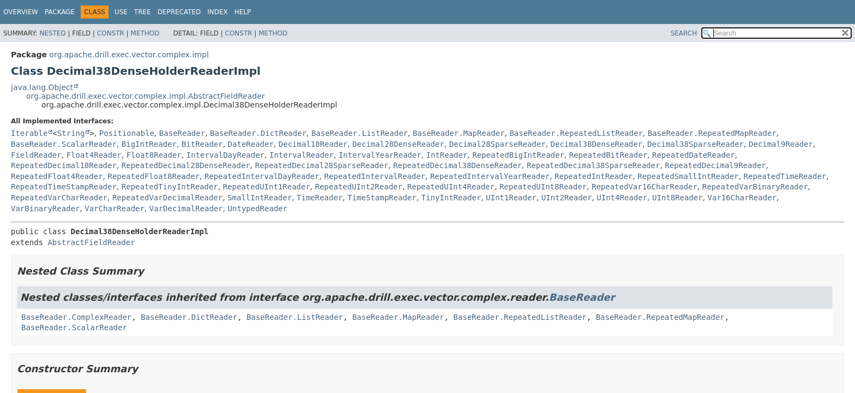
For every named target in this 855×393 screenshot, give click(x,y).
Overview (20, 12)
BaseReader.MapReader (459, 133)
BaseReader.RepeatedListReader (575, 133)
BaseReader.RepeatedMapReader (712, 133)
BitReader (202, 144)
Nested (52, 33)
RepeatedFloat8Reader (153, 176)
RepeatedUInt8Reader (543, 186)
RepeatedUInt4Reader (451, 186)
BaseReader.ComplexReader (76, 317)
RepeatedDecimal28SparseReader (321, 165)
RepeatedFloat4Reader (57, 176)
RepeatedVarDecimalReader (167, 197)
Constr (110, 33)
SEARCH (684, 33)
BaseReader (182, 133)
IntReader (447, 155)
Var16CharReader (742, 197)
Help (242, 12)
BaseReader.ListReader (359, 133)
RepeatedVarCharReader (59, 197)
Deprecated (179, 12)
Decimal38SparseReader (695, 144)
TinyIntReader (451, 197)
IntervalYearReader (380, 155)
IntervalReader (301, 155)
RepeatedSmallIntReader (687, 176)
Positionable (126, 133)
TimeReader (319, 197)
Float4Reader (94, 155)
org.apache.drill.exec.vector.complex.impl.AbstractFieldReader (145, 96)
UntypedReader (258, 208)
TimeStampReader (381, 197)
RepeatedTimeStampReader (64, 186)
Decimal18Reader (313, 144)
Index (217, 12)
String (71, 133)
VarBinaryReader (45, 208)
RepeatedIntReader (594, 176)
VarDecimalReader (186, 208)
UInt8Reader (677, 197)
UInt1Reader (511, 197)
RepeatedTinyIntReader (170, 186)
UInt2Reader (566, 197)
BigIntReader (149, 144)
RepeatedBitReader (608, 155)
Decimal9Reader (781, 144)
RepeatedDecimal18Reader (64, 165)
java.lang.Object (42, 87)
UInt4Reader (622, 197)
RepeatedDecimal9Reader (715, 165)
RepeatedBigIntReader (518, 155)
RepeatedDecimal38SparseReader (593, 165)
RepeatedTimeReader (785, 176)
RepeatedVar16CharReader (644, 186)
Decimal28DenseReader (398, 144)
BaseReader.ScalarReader (64, 144)
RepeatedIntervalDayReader (262, 176)
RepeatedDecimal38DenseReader (457, 165)
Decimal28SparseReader (497, 144)
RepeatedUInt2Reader (358, 186)
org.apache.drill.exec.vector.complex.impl (129, 54)
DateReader (251, 144)
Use (121, 12)
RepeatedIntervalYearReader (490, 176)
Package (60, 12)
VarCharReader (114, 208)
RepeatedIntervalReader (374, 176)
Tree (142, 12)
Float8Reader (154, 155)
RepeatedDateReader (693, 155)
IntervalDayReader (225, 155)
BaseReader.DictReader (258, 133)
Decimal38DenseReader (597, 144)
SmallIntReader (259, 197)
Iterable (29, 133)
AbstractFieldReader (91, 242)
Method (145, 33)
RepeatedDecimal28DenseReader (186, 165)
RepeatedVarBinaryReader (755, 186)
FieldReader (36, 155)
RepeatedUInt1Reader (266, 186)
